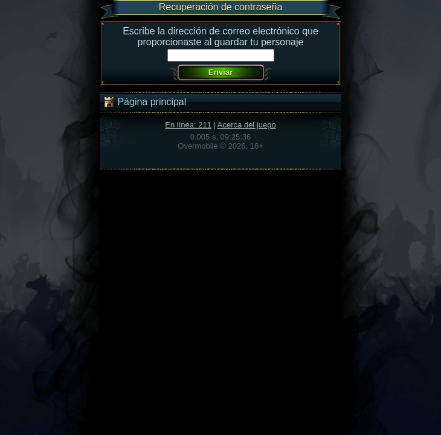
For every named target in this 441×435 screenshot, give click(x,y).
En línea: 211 (188, 124)
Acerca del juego (246, 124)
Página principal (144, 102)
